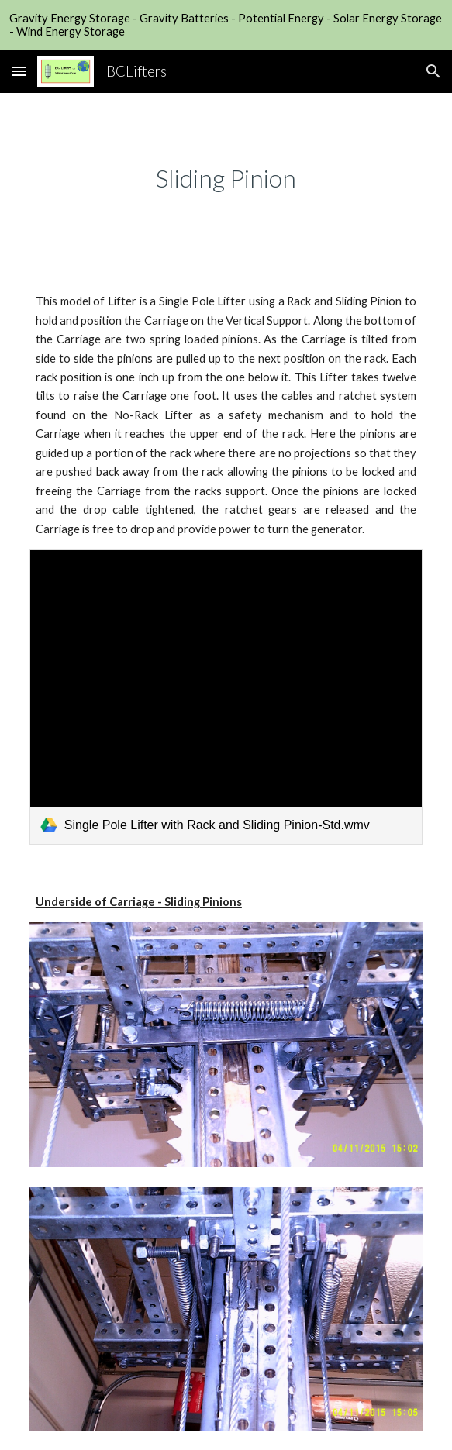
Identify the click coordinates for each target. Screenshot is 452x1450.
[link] (226, 696)
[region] (226, 25)
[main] (226, 178)
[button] (18, 71)
